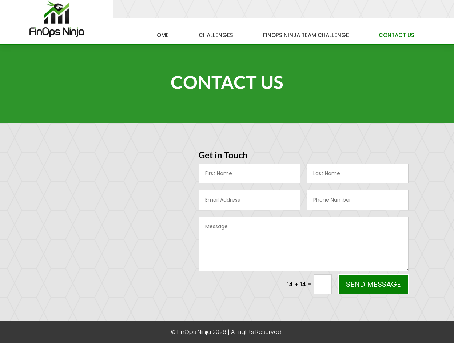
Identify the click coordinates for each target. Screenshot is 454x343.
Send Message (373, 284)
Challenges (216, 35)
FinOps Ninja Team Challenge (306, 35)
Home (161, 35)
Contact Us (396, 35)
